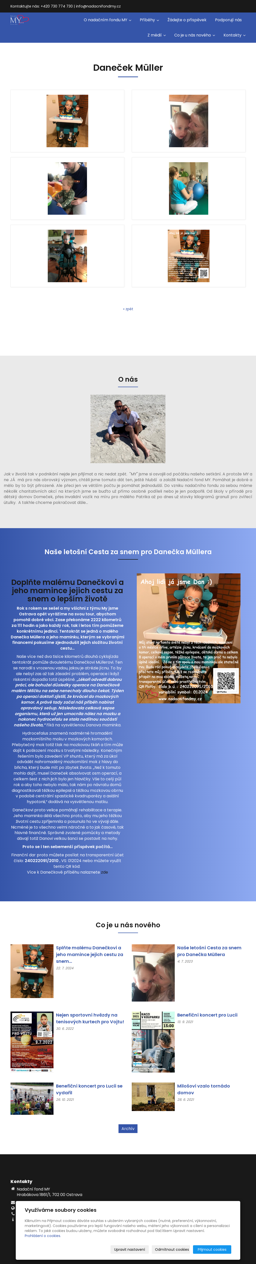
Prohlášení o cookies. (43, 1235)
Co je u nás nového (194, 35)
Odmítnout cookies (172, 1249)
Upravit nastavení (129, 1249)
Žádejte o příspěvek (187, 20)
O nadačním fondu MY (107, 20)
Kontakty (235, 35)
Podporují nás (228, 20)
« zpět (128, 308)
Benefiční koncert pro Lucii (207, 1015)
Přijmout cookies (212, 1249)
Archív (128, 1129)
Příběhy (149, 20)
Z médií (157, 35)
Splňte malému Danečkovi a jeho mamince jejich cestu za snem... (89, 954)
